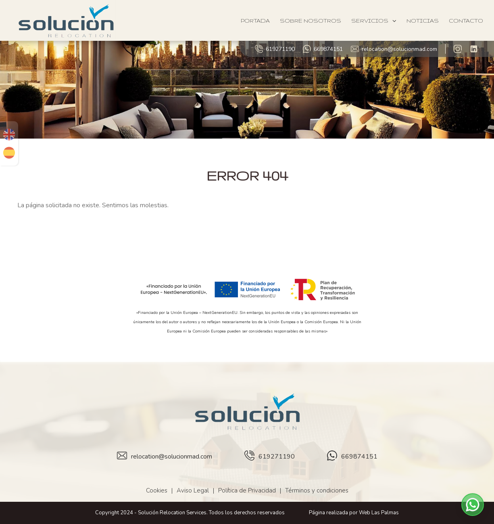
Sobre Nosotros (310, 20)
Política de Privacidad (247, 490)
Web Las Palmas (379, 512)
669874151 (323, 49)
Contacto (466, 20)
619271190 (275, 49)
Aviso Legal (193, 490)
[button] (473, 505)
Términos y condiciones (316, 490)
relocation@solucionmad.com (394, 49)
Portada (255, 20)
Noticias (422, 20)
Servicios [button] (373, 20)
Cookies (156, 490)
